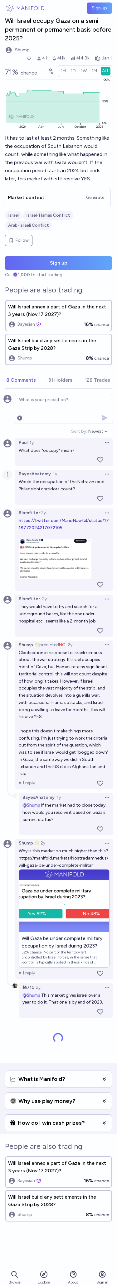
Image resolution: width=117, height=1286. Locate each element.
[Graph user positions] (50, 71)
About (73, 1277)
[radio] (63, 71)
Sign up (99, 8)
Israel (13, 215)
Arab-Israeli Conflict (28, 225)
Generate (95, 197)
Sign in (102, 1277)
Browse (15, 1277)
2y (43, 512)
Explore (44, 1277)
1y (32, 442)
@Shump (31, 805)
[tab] (21, 380)
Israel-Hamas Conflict (48, 215)
